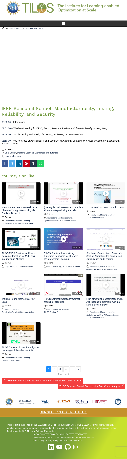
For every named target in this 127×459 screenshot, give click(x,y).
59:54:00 (6, 134)
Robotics (65, 309)
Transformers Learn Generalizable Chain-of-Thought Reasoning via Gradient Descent (19, 210)
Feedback (78, 440)
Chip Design (10, 153)
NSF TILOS (13, 28)
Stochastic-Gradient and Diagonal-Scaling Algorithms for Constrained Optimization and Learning (104, 256)
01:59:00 (6, 140)
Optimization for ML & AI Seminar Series (18, 223)
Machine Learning (25, 153)
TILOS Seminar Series (95, 218)
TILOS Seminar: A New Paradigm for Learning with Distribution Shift (20, 349)
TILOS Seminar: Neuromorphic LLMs (105, 207)
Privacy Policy (52, 440)
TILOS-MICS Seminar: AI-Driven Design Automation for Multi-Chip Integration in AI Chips (19, 256)
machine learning (13, 156)
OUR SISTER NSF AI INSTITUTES (63, 412)
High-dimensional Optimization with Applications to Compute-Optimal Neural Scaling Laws (104, 302)
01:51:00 (6, 128)
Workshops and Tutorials (46, 153)
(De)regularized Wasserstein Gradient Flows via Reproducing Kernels (63, 209)
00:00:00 (6, 122)
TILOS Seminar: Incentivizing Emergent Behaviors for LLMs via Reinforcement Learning (61, 256)
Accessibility (38, 440)
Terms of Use (66, 440)
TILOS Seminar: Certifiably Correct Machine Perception (62, 300)
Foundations (10, 221)
